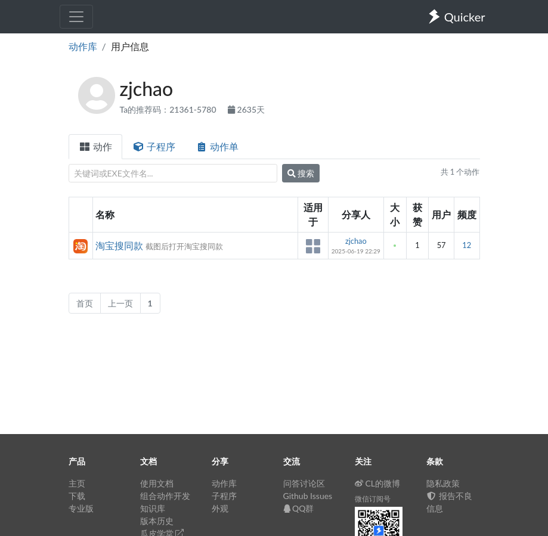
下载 (77, 496)
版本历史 (157, 521)
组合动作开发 (165, 496)
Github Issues (308, 496)
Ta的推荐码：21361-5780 (169, 109)
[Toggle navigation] (76, 17)
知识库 (152, 508)
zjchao (356, 241)
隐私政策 (443, 483)
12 (466, 245)
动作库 (83, 46)
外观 (220, 508)
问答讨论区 (304, 483)
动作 (95, 146)
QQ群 (298, 508)
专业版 (81, 508)
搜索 (301, 173)
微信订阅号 (373, 498)
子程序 (153, 146)
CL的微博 (378, 483)
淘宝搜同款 (119, 245)
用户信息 (130, 46)
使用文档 (157, 483)
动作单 (217, 146)
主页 (77, 483)
